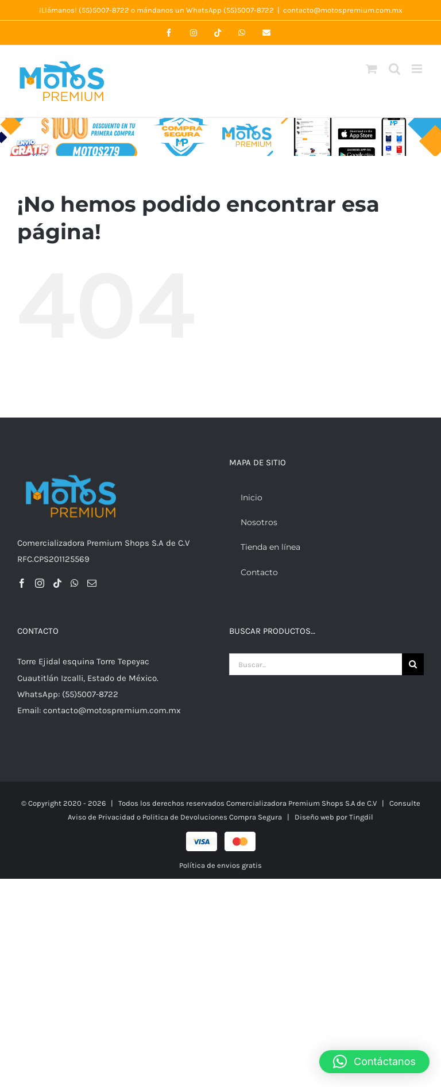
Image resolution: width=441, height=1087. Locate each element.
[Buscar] (413, 664)
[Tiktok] (57, 583)
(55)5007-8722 (104, 10)
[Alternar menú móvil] (418, 69)
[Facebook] (21, 583)
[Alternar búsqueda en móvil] (394, 69)
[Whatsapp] (75, 583)
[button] (374, 1061)
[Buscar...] (315, 664)
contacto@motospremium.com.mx (343, 10)
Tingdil (361, 817)
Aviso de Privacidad (101, 817)
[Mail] (91, 583)
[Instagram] (39, 583)
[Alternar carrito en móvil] (371, 69)
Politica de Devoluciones (185, 817)
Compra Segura (255, 817)
